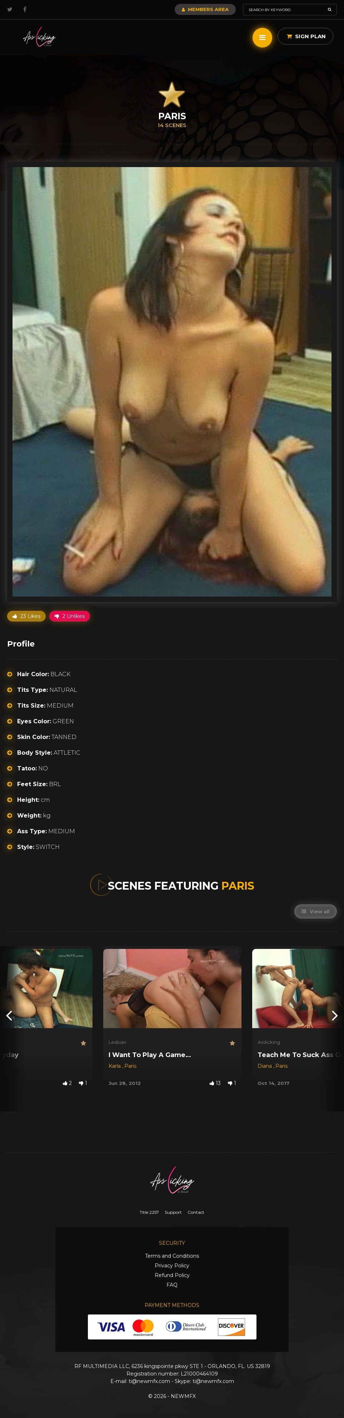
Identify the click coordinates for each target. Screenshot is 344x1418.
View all (315, 911)
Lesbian (117, 1042)
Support (173, 1212)
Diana (265, 1066)
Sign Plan (306, 36)
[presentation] (9, 1014)
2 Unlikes (70, 616)
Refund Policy (172, 1275)
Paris (130, 1066)
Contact (196, 1212)
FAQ (172, 1285)
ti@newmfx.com (149, 1381)
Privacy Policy (172, 1265)
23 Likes (26, 616)
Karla (115, 1066)
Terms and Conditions (172, 1256)
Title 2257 (149, 1212)
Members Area (205, 9)
